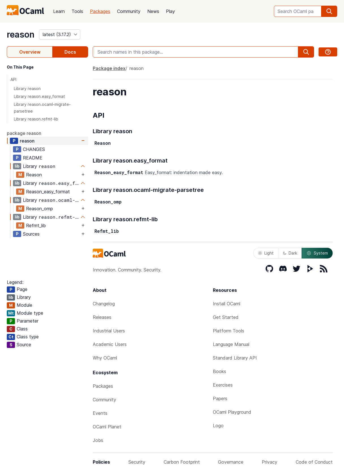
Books (219, 371)
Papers (220, 398)
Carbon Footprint (182, 462)
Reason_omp (39, 208)
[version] (59, 34)
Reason (34, 175)
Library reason (27, 88)
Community (128, 11)
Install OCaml (226, 303)
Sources (31, 234)
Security (136, 462)
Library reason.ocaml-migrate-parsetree (42, 107)
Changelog (104, 303)
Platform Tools (228, 331)
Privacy (269, 462)
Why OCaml (105, 358)
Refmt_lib (36, 225)
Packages (100, 11)
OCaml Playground (232, 412)
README (32, 158)
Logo (218, 425)
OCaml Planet (107, 427)
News (153, 11)
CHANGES (34, 149)
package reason (24, 133)
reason (20, 34)
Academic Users (110, 344)
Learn (59, 11)
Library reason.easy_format (39, 96)
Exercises (223, 385)
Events (100, 413)
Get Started (226, 317)
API (13, 79)
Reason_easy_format (48, 191)
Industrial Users (109, 331)
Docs (70, 52)
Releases (102, 317)
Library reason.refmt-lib (36, 119)
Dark (290, 253)
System (317, 253)
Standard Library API (235, 358)
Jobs (98, 440)
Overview (29, 52)
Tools (77, 11)
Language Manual (231, 344)
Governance (230, 462)
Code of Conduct (314, 462)
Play (170, 11)
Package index (109, 68)
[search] (329, 11)
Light (266, 253)
